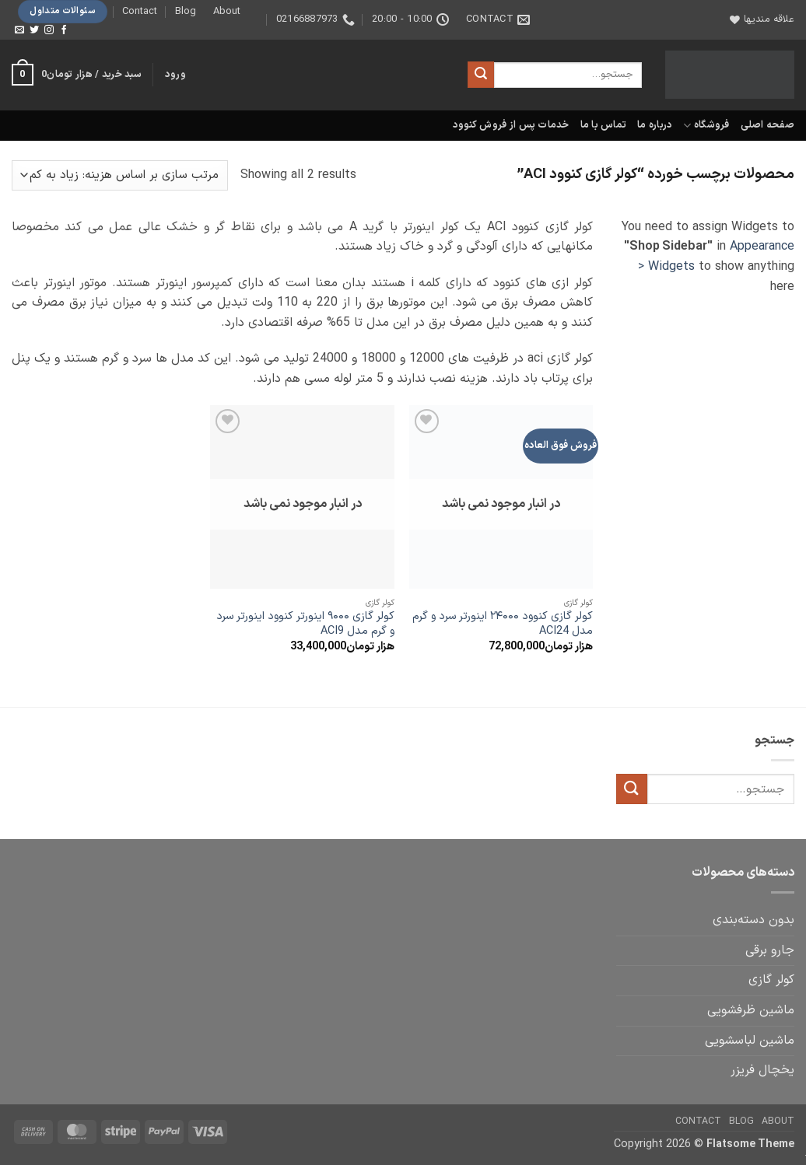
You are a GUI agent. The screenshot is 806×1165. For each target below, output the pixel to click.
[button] (175, 75)
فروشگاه (706, 125)
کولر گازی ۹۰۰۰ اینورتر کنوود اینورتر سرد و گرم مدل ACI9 (305, 624)
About (226, 11)
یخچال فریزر (762, 1070)
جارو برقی (769, 950)
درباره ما (654, 124)
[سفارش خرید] (120, 175)
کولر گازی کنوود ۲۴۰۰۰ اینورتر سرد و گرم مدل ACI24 (502, 624)
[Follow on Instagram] (49, 30)
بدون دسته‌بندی (753, 920)
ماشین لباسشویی (749, 1040)
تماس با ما (603, 124)
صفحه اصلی (767, 124)
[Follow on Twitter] (34, 30)
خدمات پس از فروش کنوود (511, 124)
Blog (185, 11)
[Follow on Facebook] (63, 30)
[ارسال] (481, 74)
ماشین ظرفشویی (750, 1010)
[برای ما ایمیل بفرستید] (19, 30)
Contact (139, 11)
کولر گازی (771, 980)
